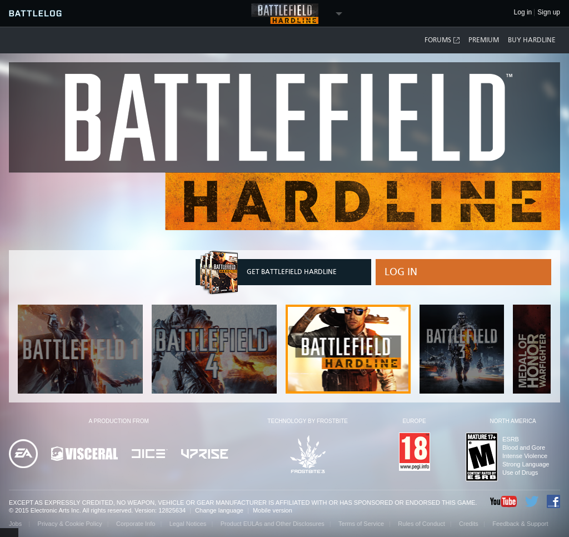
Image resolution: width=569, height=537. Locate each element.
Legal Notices (188, 523)
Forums (443, 40)
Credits (468, 523)
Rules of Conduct (421, 523)
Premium (483, 40)
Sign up (548, 12)
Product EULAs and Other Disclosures (273, 523)
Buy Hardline (532, 40)
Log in (401, 272)
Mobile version (272, 510)
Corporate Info (135, 523)
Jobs (16, 523)
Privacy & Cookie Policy (70, 523)
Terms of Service (361, 523)
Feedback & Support (520, 523)
